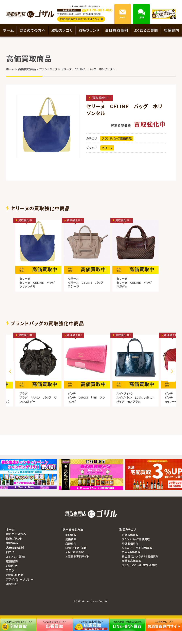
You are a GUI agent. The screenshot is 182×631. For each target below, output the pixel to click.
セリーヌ (107, 148)
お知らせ (11, 566)
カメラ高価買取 (131, 552)
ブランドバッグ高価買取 (117, 138)
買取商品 (12, 543)
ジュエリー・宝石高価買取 (137, 548)
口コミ (10, 552)
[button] (172, 371)
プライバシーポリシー (20, 579)
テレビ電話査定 (74, 552)
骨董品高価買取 (131, 561)
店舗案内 (171, 30)
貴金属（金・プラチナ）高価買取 (140, 556)
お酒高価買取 (130, 535)
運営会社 (12, 584)
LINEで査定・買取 (76, 548)
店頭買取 (70, 543)
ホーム (8, 30)
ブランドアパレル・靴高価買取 (139, 565)
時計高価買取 (130, 543)
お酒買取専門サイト (77, 556)
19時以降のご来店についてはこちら (81, 19)
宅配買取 (70, 535)
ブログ (10, 570)
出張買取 (70, 539)
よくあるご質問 (146, 30)
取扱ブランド (88, 30)
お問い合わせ (14, 575)
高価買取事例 (116, 30)
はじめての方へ (33, 30)
